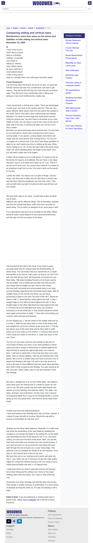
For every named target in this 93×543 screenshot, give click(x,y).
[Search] (44, 8)
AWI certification (72, 70)
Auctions (51, 541)
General (15, 28)
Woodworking (40, 28)
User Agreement (54, 515)
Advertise (52, 537)
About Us (52, 533)
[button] (8, 521)
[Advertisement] (48, 19)
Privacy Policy (53, 522)
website (32, 500)
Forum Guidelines (55, 518)
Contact (9, 537)
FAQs (8, 533)
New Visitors (53, 530)
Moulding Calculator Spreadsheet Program (74, 100)
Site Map (10, 530)
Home (8, 28)
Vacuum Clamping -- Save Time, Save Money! (74, 118)
